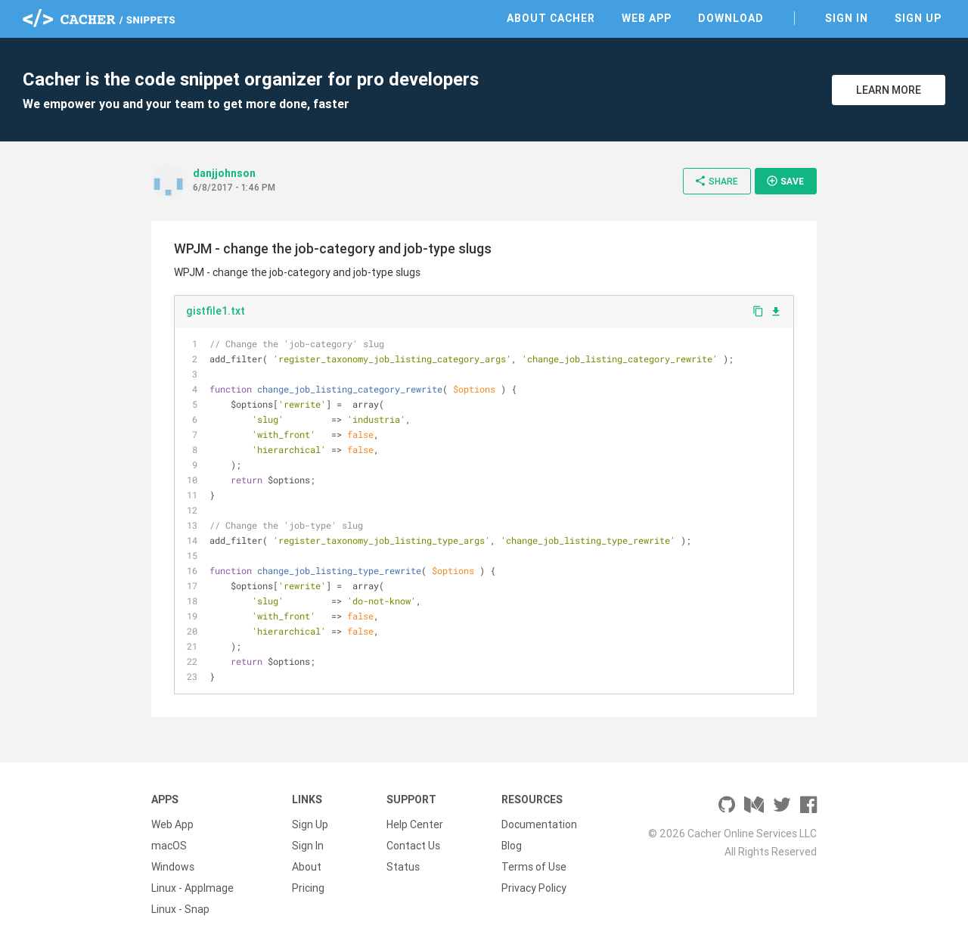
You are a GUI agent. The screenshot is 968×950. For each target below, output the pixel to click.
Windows (172, 867)
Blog (511, 845)
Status (403, 867)
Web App (647, 18)
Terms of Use (533, 867)
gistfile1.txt (215, 311)
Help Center (414, 824)
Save (785, 181)
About (306, 867)
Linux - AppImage (192, 888)
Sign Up (918, 18)
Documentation (539, 824)
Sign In (846, 18)
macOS (169, 845)
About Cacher (551, 18)
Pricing (308, 888)
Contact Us (413, 845)
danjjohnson (224, 173)
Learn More (888, 90)
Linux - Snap (180, 909)
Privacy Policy (533, 888)
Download (731, 18)
